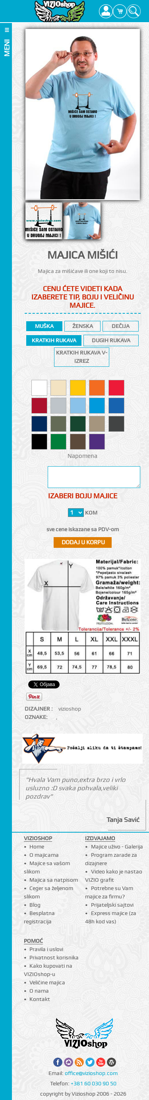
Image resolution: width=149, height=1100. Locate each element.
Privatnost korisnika (54, 957)
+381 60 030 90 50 (93, 1083)
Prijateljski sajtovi (112, 905)
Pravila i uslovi (46, 949)
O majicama (44, 855)
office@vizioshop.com (91, 1073)
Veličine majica (47, 982)
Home (36, 846)
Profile (106, 11)
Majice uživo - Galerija (117, 846)
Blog (35, 905)
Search (134, 11)
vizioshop (69, 708)
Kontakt (39, 999)
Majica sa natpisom (53, 880)
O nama (39, 991)
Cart (120, 11)
